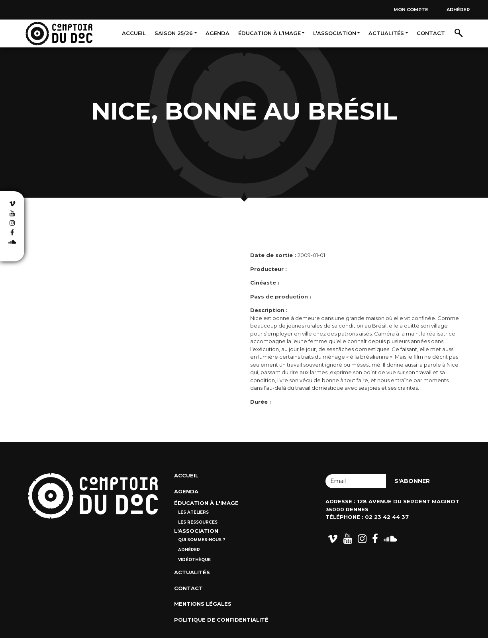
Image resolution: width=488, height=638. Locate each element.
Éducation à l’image (269, 33)
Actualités (386, 33)
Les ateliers (193, 512)
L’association (334, 33)
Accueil (134, 33)
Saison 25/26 (174, 33)
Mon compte (411, 9)
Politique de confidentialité (221, 619)
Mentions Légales (202, 604)
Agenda (217, 33)
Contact (431, 33)
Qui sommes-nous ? (201, 539)
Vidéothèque (194, 559)
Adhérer (458, 9)
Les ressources (198, 522)
